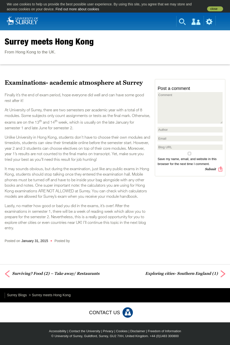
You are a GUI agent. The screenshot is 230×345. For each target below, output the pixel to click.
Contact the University (84, 331)
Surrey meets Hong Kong (49, 41)
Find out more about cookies (77, 9)
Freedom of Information (164, 331)
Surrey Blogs (17, 295)
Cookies (122, 331)
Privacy (108, 331)
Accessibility (58, 331)
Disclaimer (137, 331)
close (213, 9)
